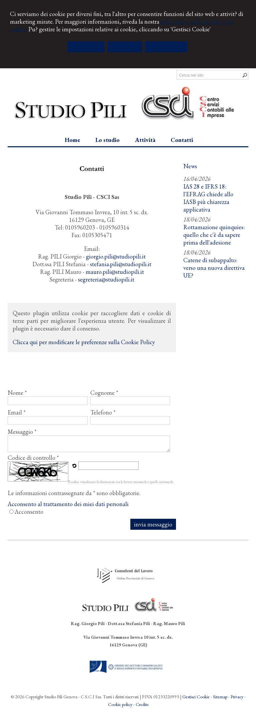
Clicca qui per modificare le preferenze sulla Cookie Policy (84, 342)
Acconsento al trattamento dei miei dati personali (68, 504)
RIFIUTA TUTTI (124, 47)
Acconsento (29, 511)
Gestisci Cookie (196, 697)
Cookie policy (120, 704)
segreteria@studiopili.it (106, 279)
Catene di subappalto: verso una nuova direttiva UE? (214, 267)
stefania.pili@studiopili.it (120, 264)
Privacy (237, 697)
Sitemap (220, 697)
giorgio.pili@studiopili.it (116, 256)
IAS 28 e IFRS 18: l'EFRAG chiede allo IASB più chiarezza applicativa (208, 198)
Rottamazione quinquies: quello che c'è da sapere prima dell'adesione (214, 234)
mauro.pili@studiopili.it (115, 272)
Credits (142, 704)
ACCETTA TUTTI (86, 47)
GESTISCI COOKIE (165, 47)
